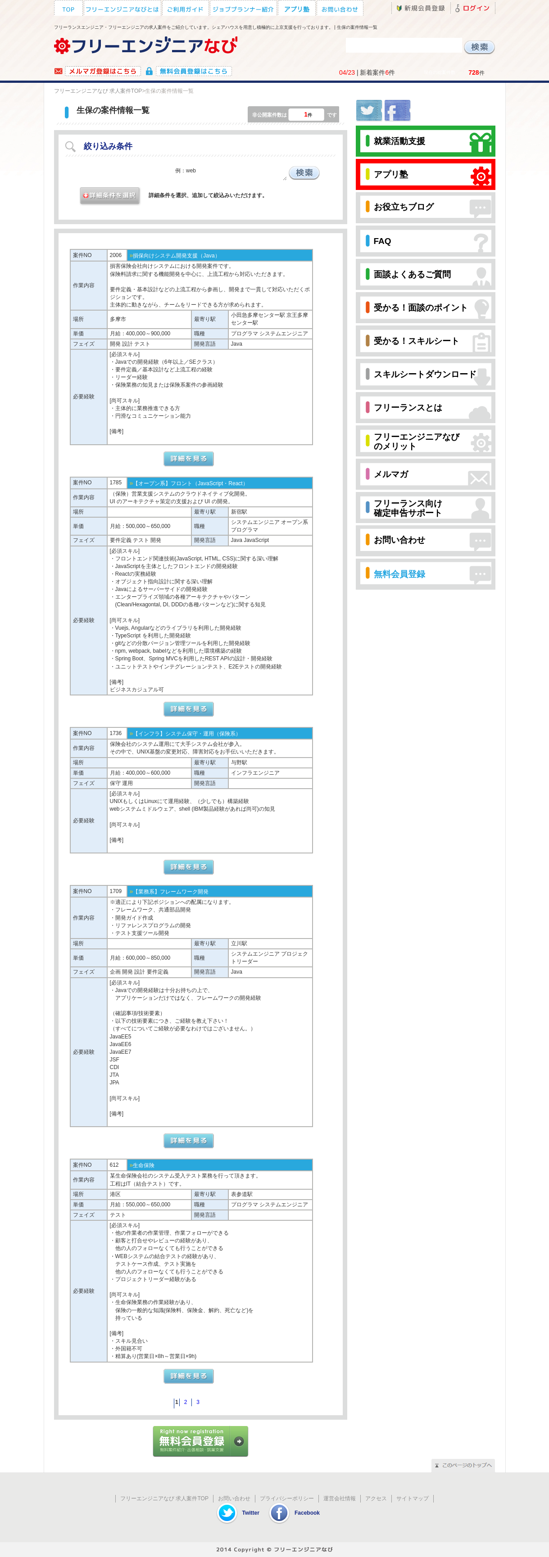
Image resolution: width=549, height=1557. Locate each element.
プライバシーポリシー (287, 1498)
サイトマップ (412, 1498)
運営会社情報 (339, 1498)
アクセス (376, 1498)
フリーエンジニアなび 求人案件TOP (98, 91)
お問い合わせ (234, 1498)
